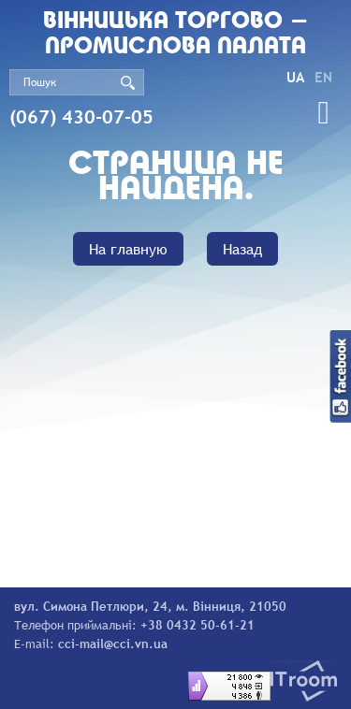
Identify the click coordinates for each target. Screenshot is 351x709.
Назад (242, 249)
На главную (128, 249)
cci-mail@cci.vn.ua (113, 643)
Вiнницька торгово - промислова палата (176, 34)
